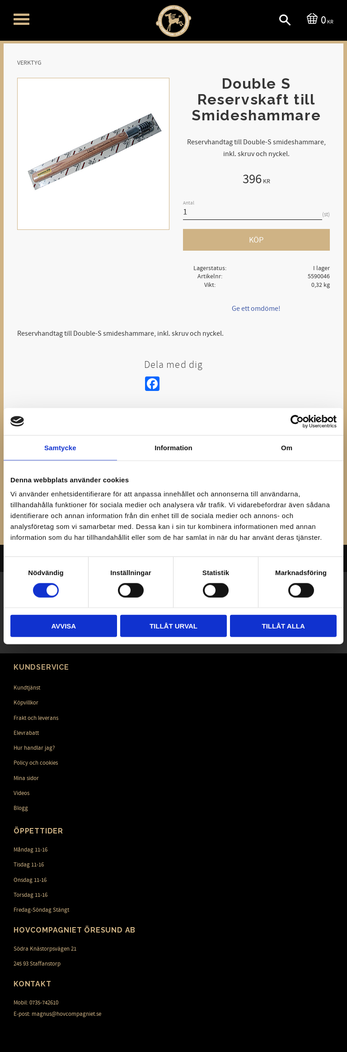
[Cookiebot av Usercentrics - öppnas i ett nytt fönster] (297, 421)
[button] (21, 19)
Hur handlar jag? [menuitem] (34, 748)
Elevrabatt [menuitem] (26, 733)
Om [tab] (286, 447)
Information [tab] (173, 447)
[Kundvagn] (318, 19)
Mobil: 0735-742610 (36, 1002)
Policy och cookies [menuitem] (36, 762)
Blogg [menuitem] (21, 808)
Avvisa (63, 626)
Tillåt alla (283, 626)
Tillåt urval (173, 626)
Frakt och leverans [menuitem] (36, 718)
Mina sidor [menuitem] (26, 778)
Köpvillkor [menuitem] (26, 702)
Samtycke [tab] (60, 447)
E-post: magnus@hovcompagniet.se (57, 1014)
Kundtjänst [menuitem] (27, 687)
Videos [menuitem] (21, 793)
